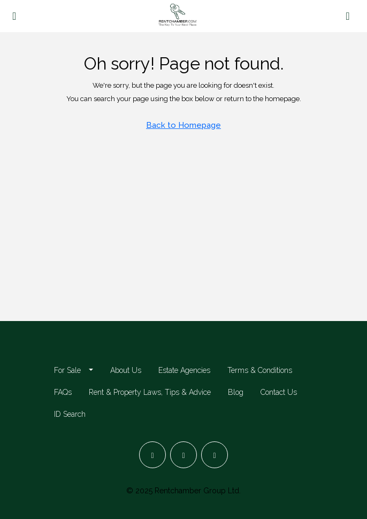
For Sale (67, 370)
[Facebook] (152, 454)
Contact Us (279, 392)
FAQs (63, 392)
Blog (235, 392)
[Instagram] (183, 454)
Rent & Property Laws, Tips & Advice (150, 392)
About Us (125, 370)
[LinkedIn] (214, 454)
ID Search (70, 414)
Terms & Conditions (259, 370)
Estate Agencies (184, 370)
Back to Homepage (183, 125)
